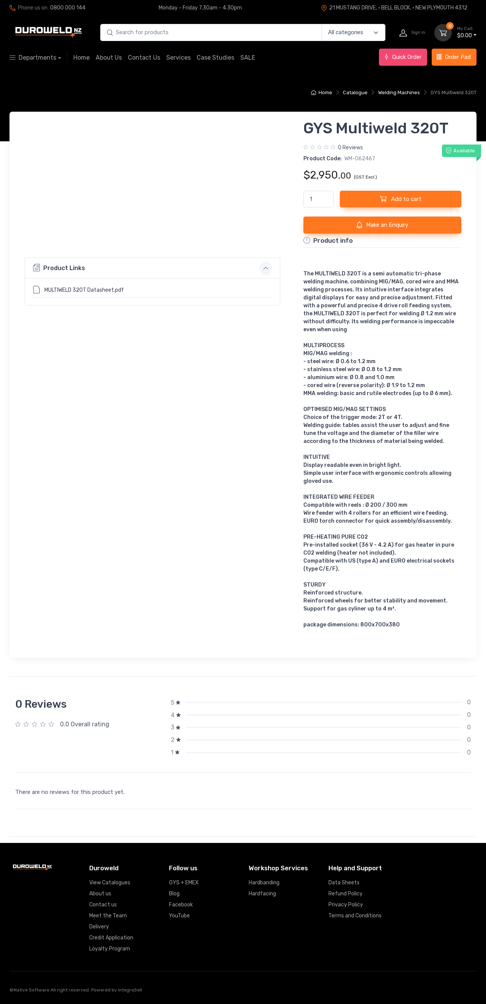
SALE (247, 57)
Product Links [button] (59, 359)
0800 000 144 (67, 8)
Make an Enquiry (382, 224)
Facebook (181, 904)
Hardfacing (262, 893)
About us (100, 893)
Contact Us (144, 57)
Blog (174, 893)
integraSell (130, 990)
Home (81, 57)
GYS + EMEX (184, 882)
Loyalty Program (109, 948)
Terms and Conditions (355, 915)
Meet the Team (108, 915)
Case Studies (215, 57)
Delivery (99, 926)
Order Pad (453, 57)
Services (178, 57)
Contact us (103, 904)
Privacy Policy (345, 904)
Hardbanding (264, 882)
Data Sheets (344, 882)
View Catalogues (109, 882)
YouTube (179, 915)
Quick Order (402, 57)
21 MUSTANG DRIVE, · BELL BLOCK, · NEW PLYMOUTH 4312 (394, 8)
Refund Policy (345, 893)
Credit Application (111, 937)
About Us (109, 57)
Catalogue (355, 92)
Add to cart (400, 198)
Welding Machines (399, 92)
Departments (32, 57)
